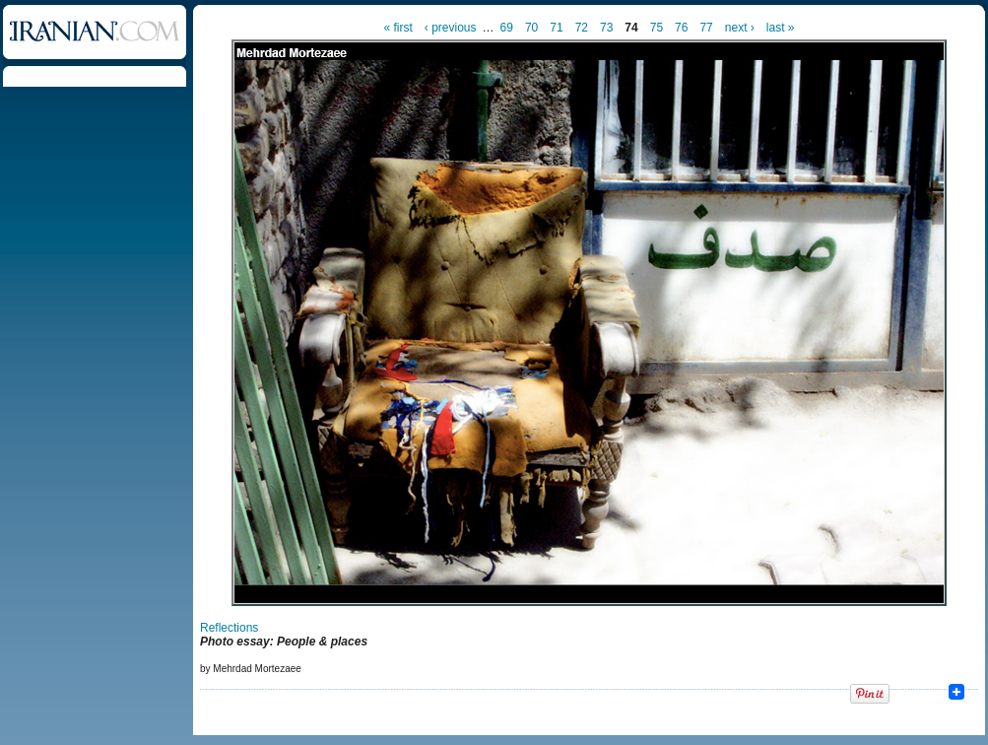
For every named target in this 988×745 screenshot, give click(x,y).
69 (506, 27)
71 (556, 27)
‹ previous (451, 27)
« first (398, 27)
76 (681, 27)
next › (740, 27)
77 (705, 27)
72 (581, 27)
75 (656, 27)
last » (780, 27)
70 (531, 27)
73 (606, 27)
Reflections (229, 628)
